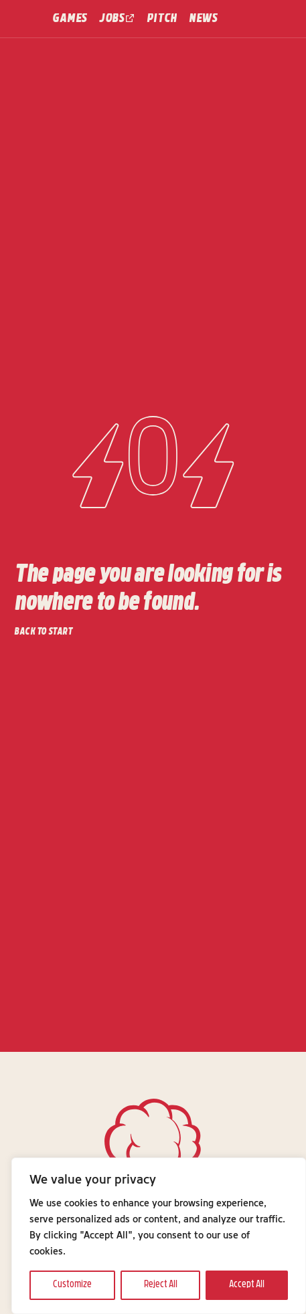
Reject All (160, 1285)
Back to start (43, 632)
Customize (72, 1285)
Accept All (246, 1285)
